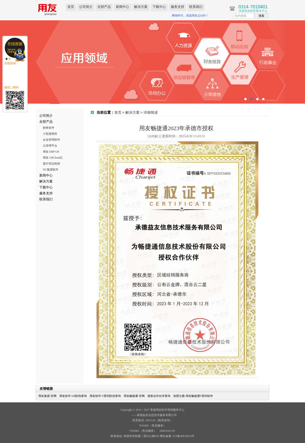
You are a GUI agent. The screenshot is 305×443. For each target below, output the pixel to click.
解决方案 (140, 7)
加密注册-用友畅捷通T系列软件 (193, 396)
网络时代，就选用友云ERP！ (191, 15)
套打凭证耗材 (51, 163)
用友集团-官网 (47, 396)
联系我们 (196, 7)
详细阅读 (150, 112)
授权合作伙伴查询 (158, 396)
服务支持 (177, 7)
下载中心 (159, 7)
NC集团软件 (50, 169)
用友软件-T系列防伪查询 (105, 396)
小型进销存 (50, 133)
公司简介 (85, 7)
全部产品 (104, 7)
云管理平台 (50, 145)
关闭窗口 (154, 136)
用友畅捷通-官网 (134, 396)
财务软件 (48, 127)
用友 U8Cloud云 (53, 157)
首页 (70, 7)
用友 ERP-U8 (51, 151)
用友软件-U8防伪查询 (73, 396)
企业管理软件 (51, 139)
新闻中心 (122, 7)
